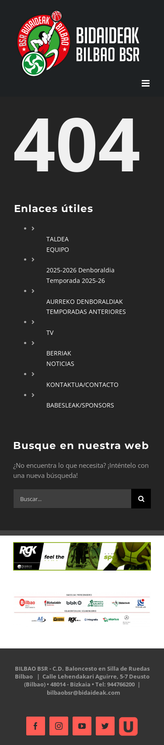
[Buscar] (141, 498)
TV (49, 332)
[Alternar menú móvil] (146, 83)
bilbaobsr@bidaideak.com (83, 692)
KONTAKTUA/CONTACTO (82, 384)
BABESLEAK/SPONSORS (80, 405)
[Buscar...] (72, 498)
